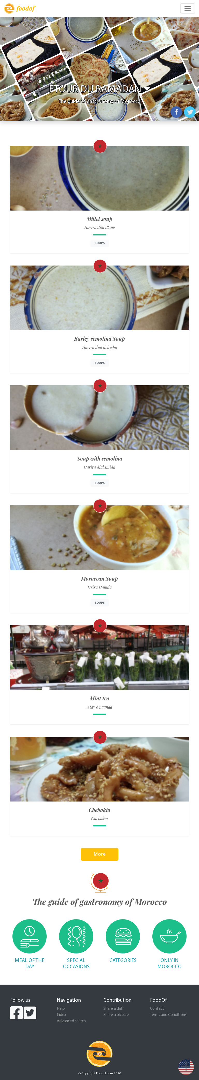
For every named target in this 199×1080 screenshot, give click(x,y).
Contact (157, 1009)
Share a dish (113, 1009)
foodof (19, 8)
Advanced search (71, 1021)
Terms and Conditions (168, 1015)
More (100, 854)
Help (61, 1009)
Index (61, 1015)
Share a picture (116, 1015)
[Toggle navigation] (187, 8)
